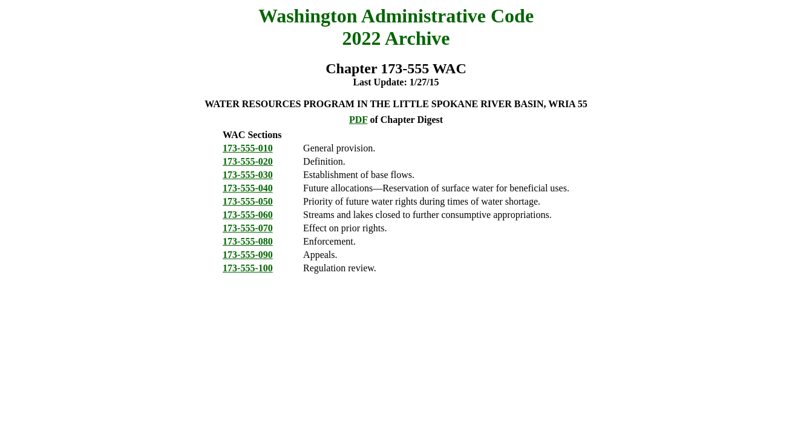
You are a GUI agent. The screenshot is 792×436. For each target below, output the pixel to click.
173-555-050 (248, 201)
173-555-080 (248, 241)
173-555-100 (248, 268)
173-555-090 (248, 254)
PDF (358, 119)
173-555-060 (248, 215)
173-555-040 (248, 188)
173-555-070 (248, 228)
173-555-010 (248, 148)
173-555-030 (248, 175)
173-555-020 (248, 161)
